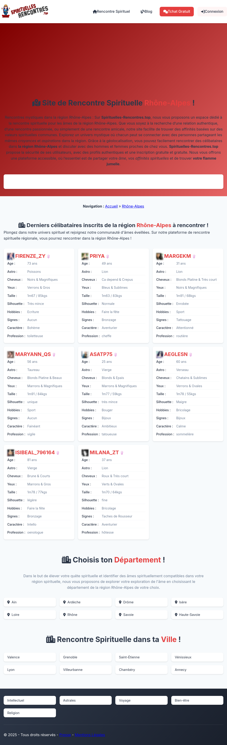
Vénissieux (183, 657)
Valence (13, 657)
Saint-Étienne (129, 657)
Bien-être (182, 700)
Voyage (125, 700)
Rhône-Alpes (133, 206)
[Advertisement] (113, 64)
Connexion (212, 11)
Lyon (11, 670)
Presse (65, 734)
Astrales (69, 700)
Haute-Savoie (187, 615)
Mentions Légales (90, 734)
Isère (181, 602)
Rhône (70, 615)
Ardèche (72, 602)
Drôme (126, 602)
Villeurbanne (73, 670)
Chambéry (127, 670)
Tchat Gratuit (176, 11)
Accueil (111, 206)
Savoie (126, 615)
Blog (146, 11)
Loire (13, 615)
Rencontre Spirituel (111, 11)
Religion (13, 713)
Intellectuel (15, 700)
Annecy (181, 670)
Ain (12, 602)
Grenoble (70, 657)
